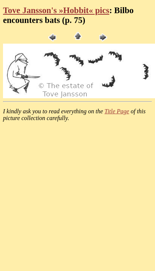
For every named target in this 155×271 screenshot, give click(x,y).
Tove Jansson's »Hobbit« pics (56, 10)
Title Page (116, 111)
